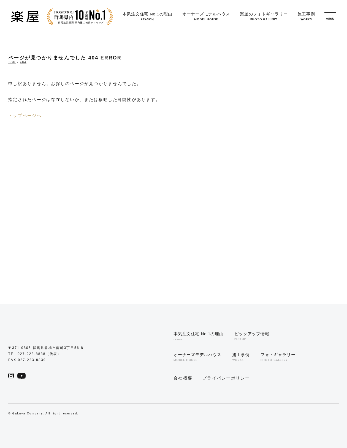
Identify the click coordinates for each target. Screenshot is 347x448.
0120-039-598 (199, 240)
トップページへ (25, 115)
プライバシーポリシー (226, 378)
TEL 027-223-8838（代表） (34, 354)
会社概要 (183, 378)
